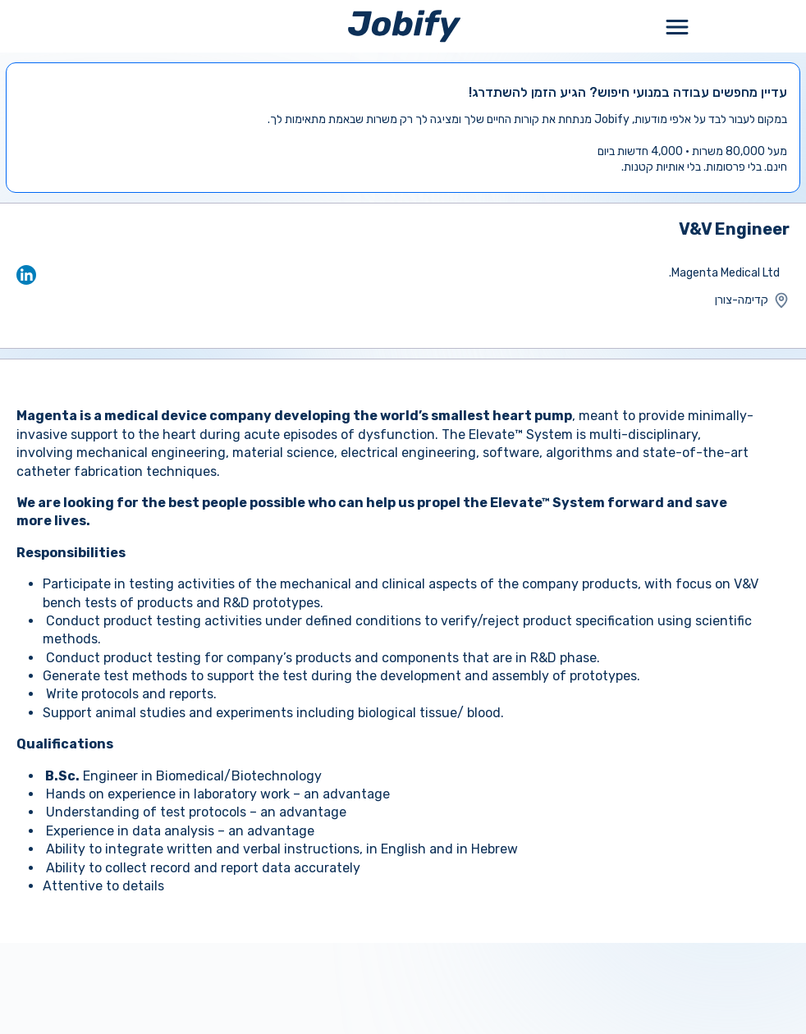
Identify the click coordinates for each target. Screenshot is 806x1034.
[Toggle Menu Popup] (677, 25)
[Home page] (404, 26)
